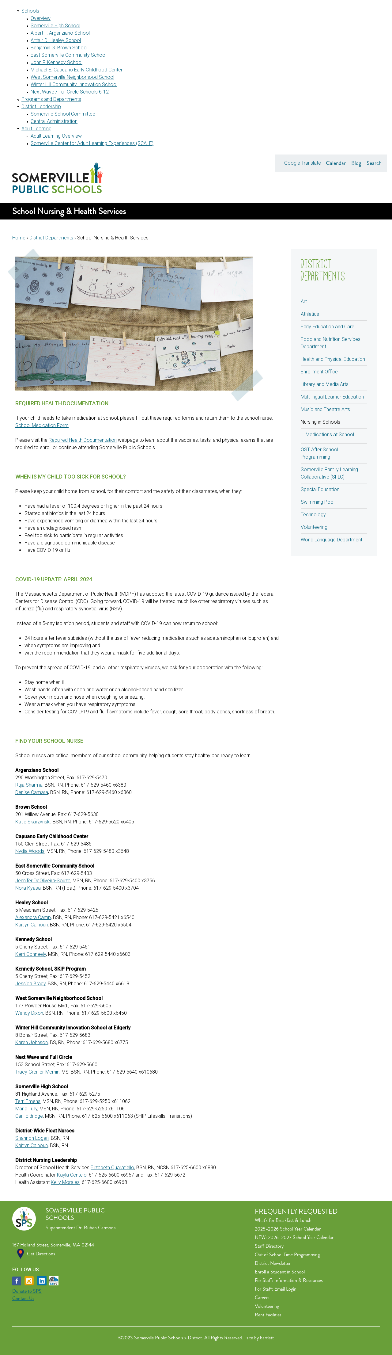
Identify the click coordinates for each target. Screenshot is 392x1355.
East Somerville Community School (68, 55)
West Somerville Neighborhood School (72, 77)
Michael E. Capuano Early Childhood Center (77, 70)
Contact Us (23, 1298)
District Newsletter (273, 1263)
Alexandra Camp (33, 917)
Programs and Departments (51, 99)
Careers (262, 1297)
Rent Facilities (268, 1314)
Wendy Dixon (29, 1013)
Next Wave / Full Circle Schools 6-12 (70, 92)
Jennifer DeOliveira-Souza (42, 881)
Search (374, 163)
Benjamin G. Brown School (59, 48)
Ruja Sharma (29, 785)
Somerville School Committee (63, 114)
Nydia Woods (29, 851)
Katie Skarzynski (33, 822)
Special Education (320, 489)
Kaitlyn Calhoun (31, 925)
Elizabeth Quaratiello (112, 1167)
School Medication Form (42, 425)
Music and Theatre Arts (325, 409)
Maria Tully (26, 1109)
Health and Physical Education (333, 359)
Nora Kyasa (28, 888)
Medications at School (330, 434)
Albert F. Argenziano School (60, 33)
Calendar (336, 163)
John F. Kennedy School (56, 62)
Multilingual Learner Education (332, 397)
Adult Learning (36, 129)
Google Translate (302, 163)
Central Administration (54, 121)
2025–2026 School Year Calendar (288, 1228)
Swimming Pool (317, 502)
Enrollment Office (319, 372)
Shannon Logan (32, 1138)
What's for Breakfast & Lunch (283, 1220)
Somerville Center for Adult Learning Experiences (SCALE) (92, 143)
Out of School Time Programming (287, 1254)
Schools (30, 11)
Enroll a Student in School (280, 1271)
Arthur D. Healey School (56, 40)
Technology (313, 514)
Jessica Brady (30, 984)
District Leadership (41, 106)
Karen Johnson (31, 1042)
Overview (41, 18)
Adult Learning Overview (56, 136)
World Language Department (331, 540)
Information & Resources (298, 1280)
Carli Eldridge (29, 1116)
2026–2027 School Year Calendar (301, 1237)
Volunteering (314, 527)
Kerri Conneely (30, 954)
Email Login (285, 1288)
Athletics (310, 314)
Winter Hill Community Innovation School (74, 84)
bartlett (267, 1337)
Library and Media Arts (325, 384)
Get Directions (41, 1253)
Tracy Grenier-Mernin (37, 1072)
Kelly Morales (65, 1182)
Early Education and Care (327, 327)
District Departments (51, 238)
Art (304, 301)
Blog (356, 163)
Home (18, 238)
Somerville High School (55, 26)
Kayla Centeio (72, 1175)
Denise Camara (31, 792)
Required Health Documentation (83, 440)
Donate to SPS (27, 1291)
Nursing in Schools (320, 422)
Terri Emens (27, 1101)
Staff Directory (269, 1246)
